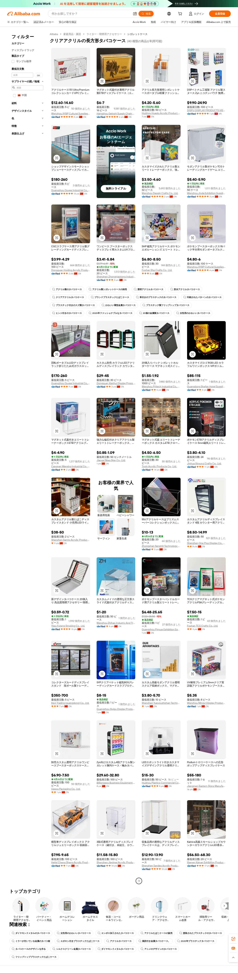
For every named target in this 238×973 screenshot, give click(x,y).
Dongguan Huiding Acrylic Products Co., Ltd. (70, 270)
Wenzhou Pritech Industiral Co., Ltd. (161, 386)
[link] (233, 938)
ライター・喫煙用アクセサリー (104, 34)
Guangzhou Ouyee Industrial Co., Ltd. (70, 190)
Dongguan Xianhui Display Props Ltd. (116, 383)
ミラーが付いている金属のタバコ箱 (31, 941)
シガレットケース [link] (137, 34)
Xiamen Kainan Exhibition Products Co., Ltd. (206, 862)
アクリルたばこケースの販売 (156, 933)
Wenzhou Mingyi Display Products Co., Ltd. (206, 702)
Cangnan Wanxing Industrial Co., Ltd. (70, 466)
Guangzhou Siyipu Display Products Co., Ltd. (116, 709)
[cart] (180, 14)
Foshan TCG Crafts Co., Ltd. (202, 625)
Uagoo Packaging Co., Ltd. (65, 788)
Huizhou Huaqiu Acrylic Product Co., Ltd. (161, 113)
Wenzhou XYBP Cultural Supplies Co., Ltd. (70, 113)
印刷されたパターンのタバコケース (202, 297)
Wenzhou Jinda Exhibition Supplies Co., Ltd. (206, 193)
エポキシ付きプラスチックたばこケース (78, 941)
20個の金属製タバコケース (154, 313)
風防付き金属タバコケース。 (154, 941)
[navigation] (27, 458)
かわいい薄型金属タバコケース (119, 305)
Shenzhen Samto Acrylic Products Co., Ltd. (70, 539)
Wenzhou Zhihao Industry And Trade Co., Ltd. (116, 622)
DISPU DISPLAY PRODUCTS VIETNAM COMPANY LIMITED (206, 110)
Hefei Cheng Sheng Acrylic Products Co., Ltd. (70, 862)
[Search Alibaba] (91, 14)
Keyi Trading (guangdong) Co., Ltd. (70, 702)
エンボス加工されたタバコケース (116, 933)
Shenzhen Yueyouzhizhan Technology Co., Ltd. (161, 702)
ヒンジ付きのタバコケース (67, 313)
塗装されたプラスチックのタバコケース (200, 933)
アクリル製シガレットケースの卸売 (108, 289)
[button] (135, 14)
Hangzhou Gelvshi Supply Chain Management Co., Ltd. (116, 113)
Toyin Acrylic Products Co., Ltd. (159, 466)
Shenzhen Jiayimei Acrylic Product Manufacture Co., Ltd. (116, 862)
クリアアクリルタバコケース (68, 297)
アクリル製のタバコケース (67, 289)
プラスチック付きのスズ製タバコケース (73, 305)
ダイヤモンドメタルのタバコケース (31, 933)
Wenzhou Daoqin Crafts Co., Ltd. (160, 193)
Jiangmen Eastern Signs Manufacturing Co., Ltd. (206, 786)
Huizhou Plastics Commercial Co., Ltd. (161, 782)
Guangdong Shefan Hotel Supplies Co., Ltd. (206, 386)
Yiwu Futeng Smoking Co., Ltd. (68, 625)
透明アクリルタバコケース (148, 289)
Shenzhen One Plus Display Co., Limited (206, 543)
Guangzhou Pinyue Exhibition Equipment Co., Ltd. (161, 629)
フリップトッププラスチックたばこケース (34, 957)
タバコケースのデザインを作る (29, 949)
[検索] (146, 14)
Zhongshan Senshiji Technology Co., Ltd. (161, 546)
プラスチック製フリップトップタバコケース (165, 305)
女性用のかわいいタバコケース (193, 313)
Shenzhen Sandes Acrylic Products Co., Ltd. (161, 865)
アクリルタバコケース (119, 941)
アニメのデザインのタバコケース (159, 949)
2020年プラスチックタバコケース (195, 941)
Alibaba (54, 34)
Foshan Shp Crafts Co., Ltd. (157, 270)
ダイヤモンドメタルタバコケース (116, 949)
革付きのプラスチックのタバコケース (156, 297)
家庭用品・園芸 (72, 34)
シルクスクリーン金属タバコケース (72, 949)
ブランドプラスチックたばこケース (110, 297)
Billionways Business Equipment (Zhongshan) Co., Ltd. (116, 782)
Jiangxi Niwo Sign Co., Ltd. (111, 460)
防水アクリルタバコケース (185, 289)
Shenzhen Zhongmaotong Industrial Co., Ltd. (116, 276)
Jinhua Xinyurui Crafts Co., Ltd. (204, 463)
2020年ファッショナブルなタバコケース (110, 313)
